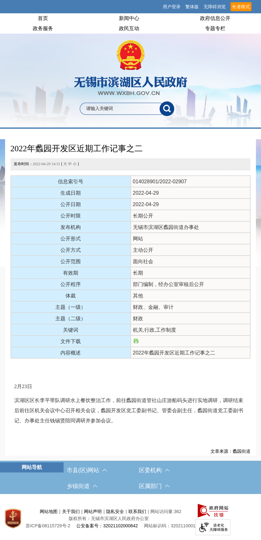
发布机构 (70, 227)
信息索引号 (70, 181)
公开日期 (70, 204)
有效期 (70, 273)
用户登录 (172, 6)
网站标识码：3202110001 (170, 525)
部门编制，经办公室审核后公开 (168, 284)
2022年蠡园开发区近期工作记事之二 (76, 148)
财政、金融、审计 (153, 307)
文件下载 (70, 341)
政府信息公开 (215, 18)
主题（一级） (70, 307)
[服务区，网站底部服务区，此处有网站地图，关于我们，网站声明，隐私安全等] (130, 518)
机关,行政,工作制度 (154, 330)
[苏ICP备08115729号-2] (48, 525)
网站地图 (49, 511)
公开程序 (70, 284)
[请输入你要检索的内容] (120, 109)
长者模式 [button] (241, 6)
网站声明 (93, 511)
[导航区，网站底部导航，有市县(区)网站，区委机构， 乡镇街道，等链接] (130, 478)
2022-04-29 (146, 193)
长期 (138, 273)
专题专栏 (215, 28)
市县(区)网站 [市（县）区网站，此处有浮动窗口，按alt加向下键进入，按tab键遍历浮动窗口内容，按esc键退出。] (87, 470)
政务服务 (43, 28)
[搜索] (167, 108)
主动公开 (143, 250)
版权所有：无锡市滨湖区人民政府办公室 (109, 518)
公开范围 (70, 261)
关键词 (70, 330)
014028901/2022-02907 (160, 181)
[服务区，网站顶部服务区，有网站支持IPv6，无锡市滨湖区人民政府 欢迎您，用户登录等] (130, 6)
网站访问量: (162, 511)
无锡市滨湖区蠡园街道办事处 (166, 227)
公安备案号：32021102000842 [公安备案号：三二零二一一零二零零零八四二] (107, 525)
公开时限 (70, 215)
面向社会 (143, 261)
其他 (138, 295)
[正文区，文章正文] (130, 297)
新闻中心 (129, 18)
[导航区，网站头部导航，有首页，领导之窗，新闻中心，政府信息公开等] (130, 23)
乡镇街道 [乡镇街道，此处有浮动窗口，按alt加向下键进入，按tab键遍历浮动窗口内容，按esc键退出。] (82, 486)
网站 (138, 238)
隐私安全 (115, 511)
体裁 (70, 295)
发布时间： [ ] (46, 164)
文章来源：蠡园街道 (230, 451)
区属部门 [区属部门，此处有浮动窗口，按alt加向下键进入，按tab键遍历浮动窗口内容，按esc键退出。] (154, 486)
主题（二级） (70, 318)
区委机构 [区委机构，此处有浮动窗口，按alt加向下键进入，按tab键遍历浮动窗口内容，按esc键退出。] (154, 470)
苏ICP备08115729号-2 (48, 525)
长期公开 (143, 215)
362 (177, 511)
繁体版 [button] (192, 6)
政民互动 (129, 28)
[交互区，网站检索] (130, 98)
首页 (43, 18)
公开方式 (70, 250)
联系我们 (137, 511)
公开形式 (70, 238)
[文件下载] (136, 341)
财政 (138, 318)
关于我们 (71, 511)
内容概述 (70, 352)
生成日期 (70, 193)
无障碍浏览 (214, 6)
